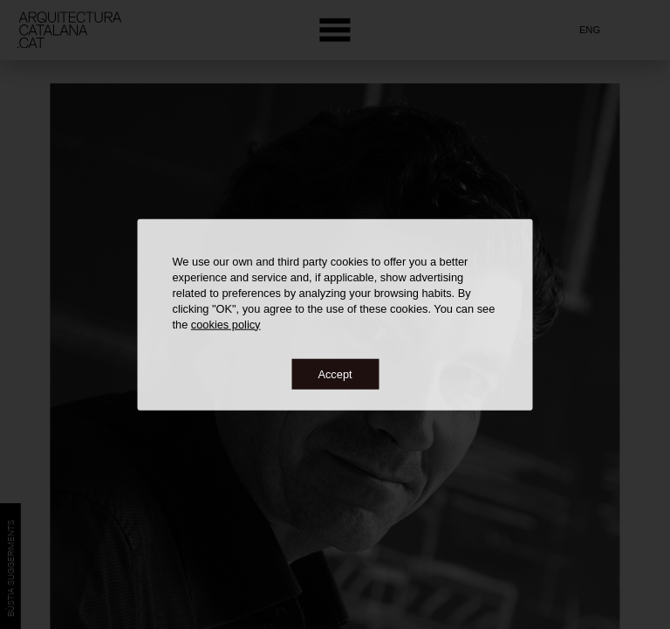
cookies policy (226, 323)
